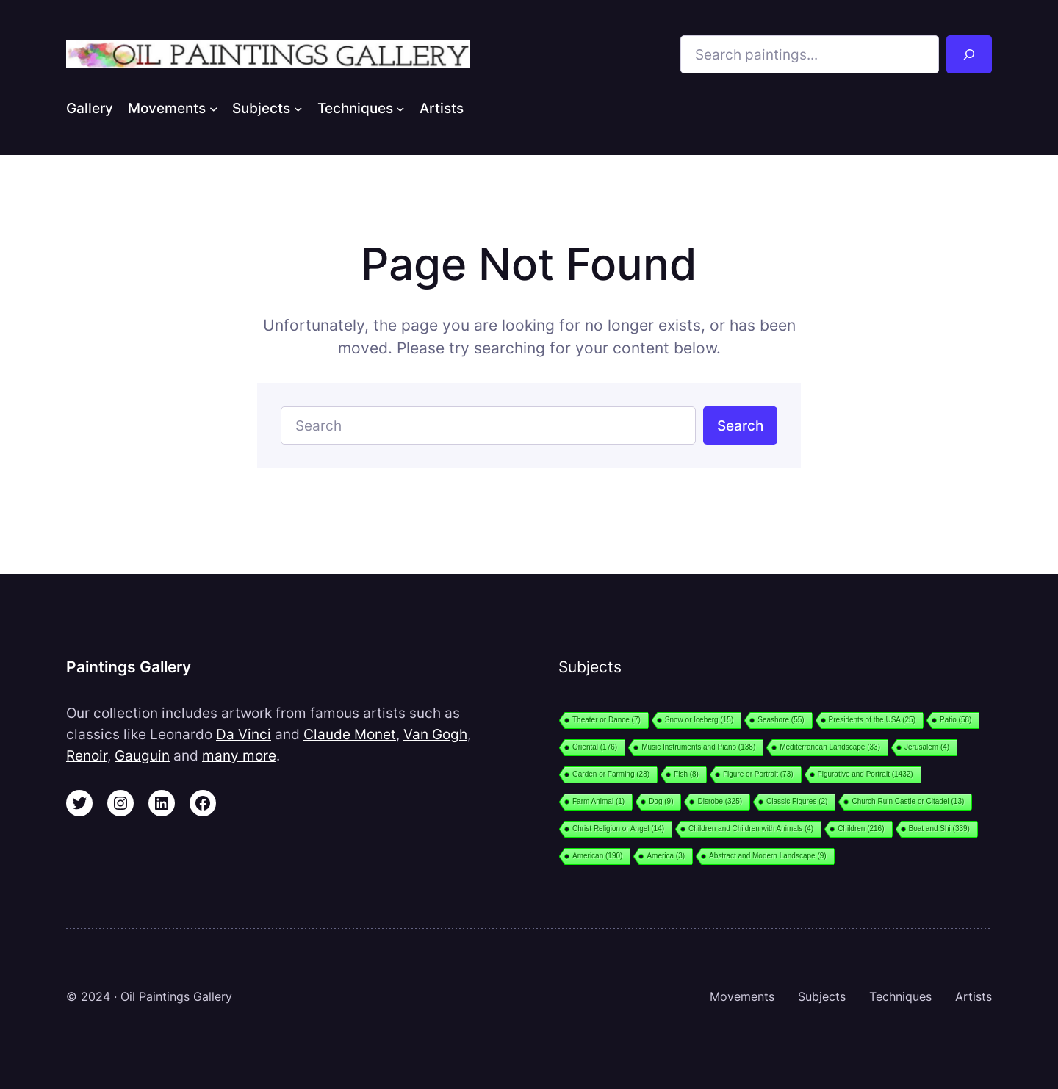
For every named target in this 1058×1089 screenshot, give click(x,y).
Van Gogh (435, 734)
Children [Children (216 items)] (861, 828)
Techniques (900, 996)
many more (239, 755)
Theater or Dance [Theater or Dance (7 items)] (606, 720)
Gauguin (142, 755)
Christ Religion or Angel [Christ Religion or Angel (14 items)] (618, 828)
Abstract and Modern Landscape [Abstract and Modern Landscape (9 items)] (768, 856)
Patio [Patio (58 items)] (955, 720)
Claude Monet (349, 734)
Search (740, 425)
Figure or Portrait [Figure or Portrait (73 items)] (758, 774)
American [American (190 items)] (597, 856)
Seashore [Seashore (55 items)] (780, 720)
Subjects (822, 996)
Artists (973, 996)
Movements (742, 996)
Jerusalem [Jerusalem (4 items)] (926, 747)
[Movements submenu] (213, 108)
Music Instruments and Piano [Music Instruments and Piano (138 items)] (698, 747)
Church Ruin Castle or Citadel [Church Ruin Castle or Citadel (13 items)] (908, 801)
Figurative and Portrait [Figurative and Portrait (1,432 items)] (865, 774)
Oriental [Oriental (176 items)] (594, 747)
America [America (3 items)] (666, 856)
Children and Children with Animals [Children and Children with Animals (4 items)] (750, 828)
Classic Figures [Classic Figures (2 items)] (796, 801)
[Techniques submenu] (400, 108)
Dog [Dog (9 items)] (661, 801)
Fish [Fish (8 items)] (686, 774)
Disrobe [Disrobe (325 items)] (719, 801)
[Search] (969, 54)
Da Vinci (243, 734)
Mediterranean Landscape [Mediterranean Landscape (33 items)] (830, 747)
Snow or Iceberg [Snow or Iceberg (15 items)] (699, 720)
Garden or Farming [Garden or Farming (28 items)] (610, 774)
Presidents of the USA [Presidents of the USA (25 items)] (872, 720)
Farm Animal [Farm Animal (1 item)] (598, 801)
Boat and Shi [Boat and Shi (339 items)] (939, 828)
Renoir (86, 755)
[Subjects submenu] (298, 108)
